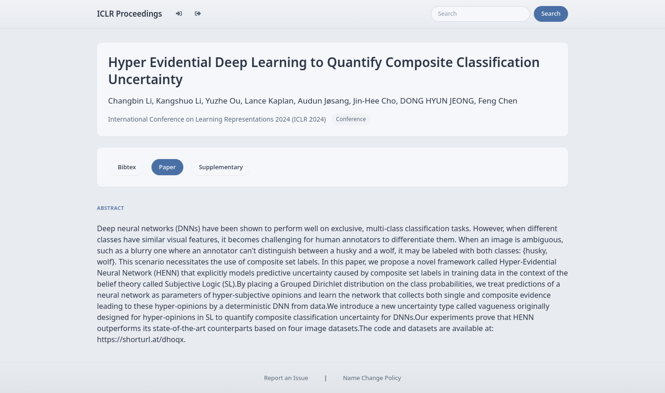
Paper (167, 167)
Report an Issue (286, 378)
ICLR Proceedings (129, 13)
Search (551, 13)
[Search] (480, 14)
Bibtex (127, 167)
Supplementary (221, 167)
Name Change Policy (372, 378)
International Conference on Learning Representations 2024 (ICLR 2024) (217, 119)
